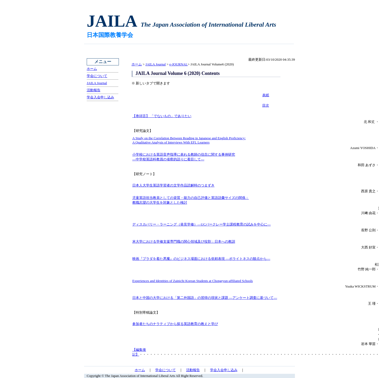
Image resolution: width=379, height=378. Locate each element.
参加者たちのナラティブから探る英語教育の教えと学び (175, 324)
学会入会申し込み (100, 97)
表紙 (265, 95)
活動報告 (93, 90)
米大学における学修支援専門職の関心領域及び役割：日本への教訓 (183, 241)
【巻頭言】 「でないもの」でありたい (161, 116)
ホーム (92, 69)
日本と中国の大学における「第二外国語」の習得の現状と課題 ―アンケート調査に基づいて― (204, 298)
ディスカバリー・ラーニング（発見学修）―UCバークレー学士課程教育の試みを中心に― (201, 224)
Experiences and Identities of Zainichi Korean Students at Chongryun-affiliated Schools (192, 281)
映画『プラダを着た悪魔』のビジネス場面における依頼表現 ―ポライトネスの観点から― (201, 259)
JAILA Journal (97, 83)
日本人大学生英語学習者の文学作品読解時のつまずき (173, 185)
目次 (265, 105)
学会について (97, 76)
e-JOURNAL (178, 64)
